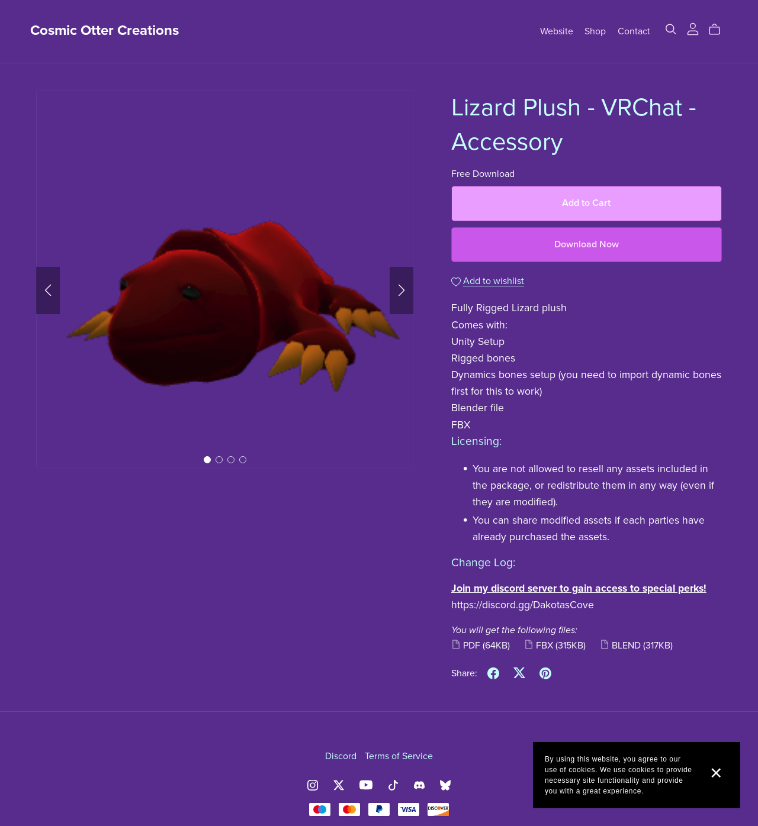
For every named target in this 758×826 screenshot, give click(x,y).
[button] (48, 290)
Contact (634, 31)
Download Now (586, 244)
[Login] (693, 28)
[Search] (671, 29)
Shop (595, 31)
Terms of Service (399, 756)
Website (556, 31)
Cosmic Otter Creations (104, 30)
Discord (342, 756)
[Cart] (719, 30)
